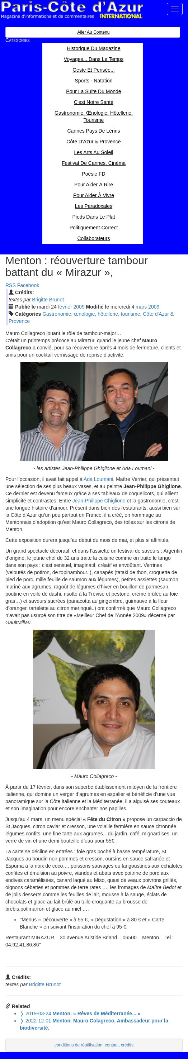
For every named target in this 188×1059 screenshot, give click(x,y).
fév (65, 307)
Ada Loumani (98, 479)
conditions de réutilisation (79, 1045)
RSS (10, 285)
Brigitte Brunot (48, 299)
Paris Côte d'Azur (72, 10)
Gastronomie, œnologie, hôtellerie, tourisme (91, 314)
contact (111, 1045)
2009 (79, 307)
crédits (127, 1045)
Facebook (28, 285)
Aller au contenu (93, 32)
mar (141, 307)
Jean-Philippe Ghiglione (99, 501)
